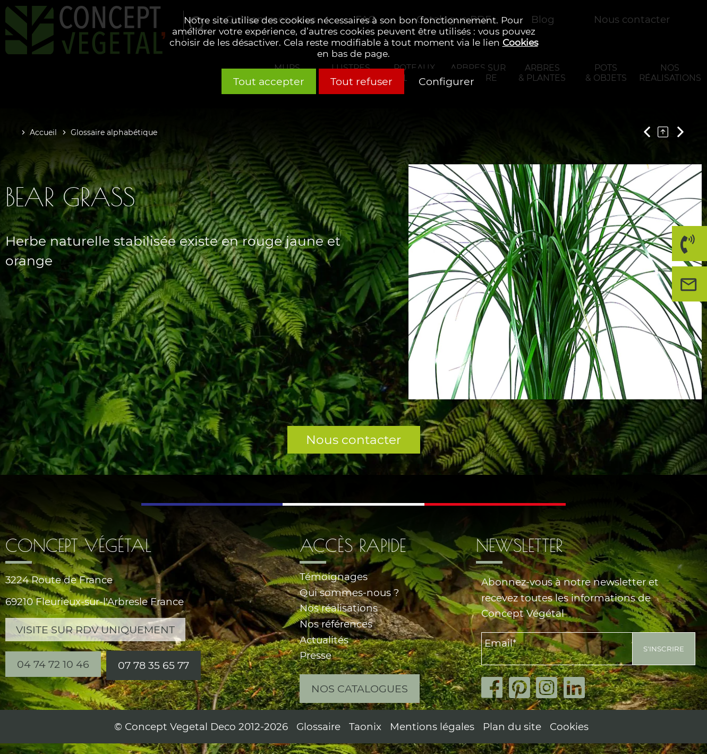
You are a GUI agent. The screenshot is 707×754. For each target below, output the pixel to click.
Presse (315, 655)
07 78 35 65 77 (153, 665)
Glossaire (318, 727)
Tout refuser (361, 81)
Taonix (365, 727)
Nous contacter (353, 439)
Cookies (520, 42)
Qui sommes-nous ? (349, 593)
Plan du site (512, 727)
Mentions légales (432, 727)
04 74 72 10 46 (686, 247)
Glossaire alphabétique (114, 132)
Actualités (324, 640)
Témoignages (334, 577)
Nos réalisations (339, 608)
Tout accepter (268, 81)
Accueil (43, 132)
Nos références (336, 624)
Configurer (446, 81)
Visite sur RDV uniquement (95, 629)
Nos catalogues (359, 688)
